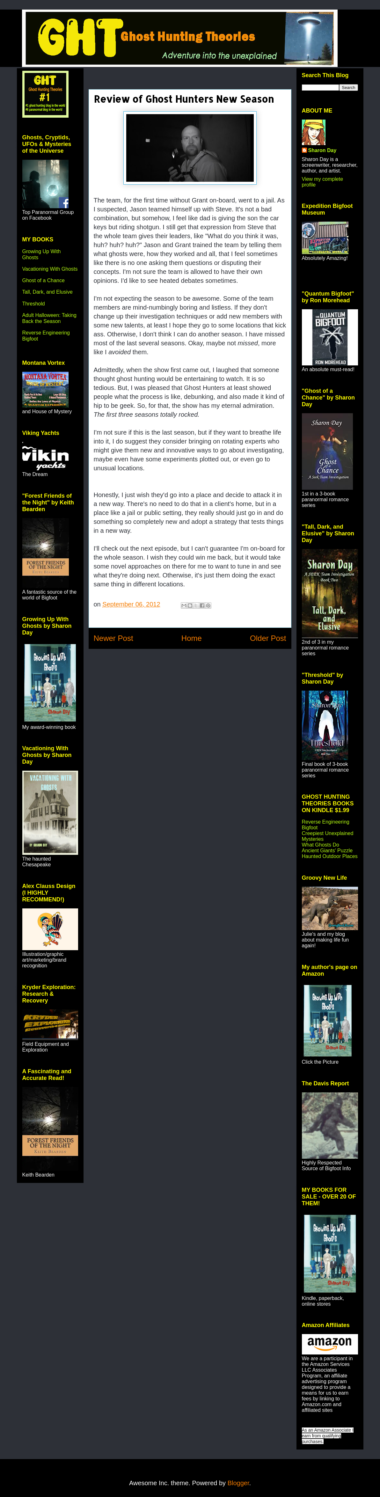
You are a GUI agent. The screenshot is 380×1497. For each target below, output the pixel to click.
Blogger (238, 1482)
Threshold (33, 303)
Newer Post (113, 638)
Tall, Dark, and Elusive (47, 292)
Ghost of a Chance (43, 280)
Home (191, 638)
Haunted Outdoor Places (330, 856)
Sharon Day (322, 150)
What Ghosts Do (320, 845)
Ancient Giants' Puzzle (327, 850)
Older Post (268, 638)
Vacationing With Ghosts (50, 269)
